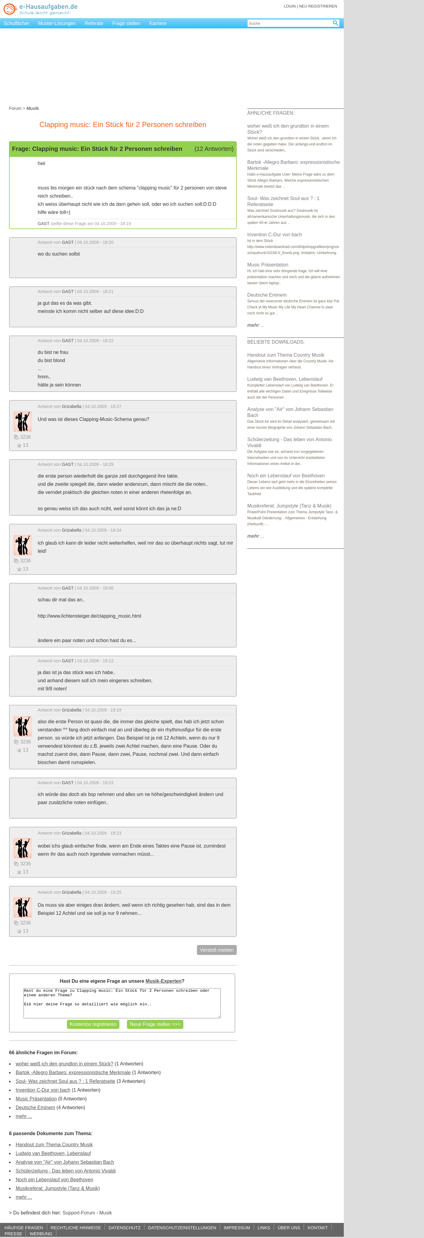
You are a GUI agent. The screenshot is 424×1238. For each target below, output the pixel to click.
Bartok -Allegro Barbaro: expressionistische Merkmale (73, 1072)
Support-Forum (78, 1212)
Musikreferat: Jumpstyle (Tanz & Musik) (58, 1188)
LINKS (264, 1227)
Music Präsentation (36, 1098)
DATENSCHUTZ (125, 1227)
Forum (15, 108)
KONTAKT (318, 1227)
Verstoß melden (217, 950)
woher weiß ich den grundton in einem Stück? (64, 1063)
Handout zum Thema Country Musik (54, 1144)
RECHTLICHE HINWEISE (76, 1227)
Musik (105, 1212)
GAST (43, 223)
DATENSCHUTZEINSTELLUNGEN (182, 1227)
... (255, 325)
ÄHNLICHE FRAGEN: (270, 113)
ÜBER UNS (289, 1227)
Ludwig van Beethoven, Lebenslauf (53, 1153)
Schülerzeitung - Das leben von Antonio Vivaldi (65, 1170)
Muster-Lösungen (57, 23)
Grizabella (71, 406)
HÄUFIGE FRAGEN (24, 1227)
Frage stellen (126, 23)
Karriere (157, 23)
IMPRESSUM (237, 1227)
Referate (94, 23)
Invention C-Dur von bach (43, 1090)
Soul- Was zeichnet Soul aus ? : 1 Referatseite (65, 1081)
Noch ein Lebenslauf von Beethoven (54, 1179)
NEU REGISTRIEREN (318, 6)
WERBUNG (41, 1233)
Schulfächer (16, 23)
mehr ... (24, 1116)
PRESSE (13, 1233)
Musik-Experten (164, 981)
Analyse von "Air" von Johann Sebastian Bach (65, 1162)
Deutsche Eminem (35, 1107)
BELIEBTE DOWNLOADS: (276, 342)
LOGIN (290, 6)
